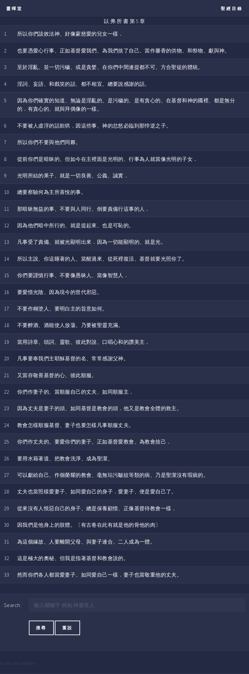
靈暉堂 (14, 8)
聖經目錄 (232, 8)
